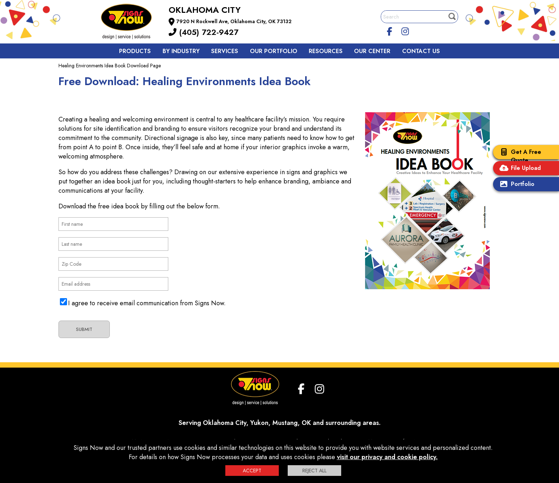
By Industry (181, 51)
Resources (326, 51)
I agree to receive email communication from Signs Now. (147, 303)
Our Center (372, 51)
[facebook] (390, 30)
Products (135, 51)
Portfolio (515, 184)
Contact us (421, 51)
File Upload (519, 168)
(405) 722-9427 (204, 32)
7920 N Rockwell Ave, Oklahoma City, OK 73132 (234, 21)
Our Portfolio (273, 51)
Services (224, 51)
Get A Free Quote (519, 156)
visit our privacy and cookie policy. (387, 457)
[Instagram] (405, 30)
